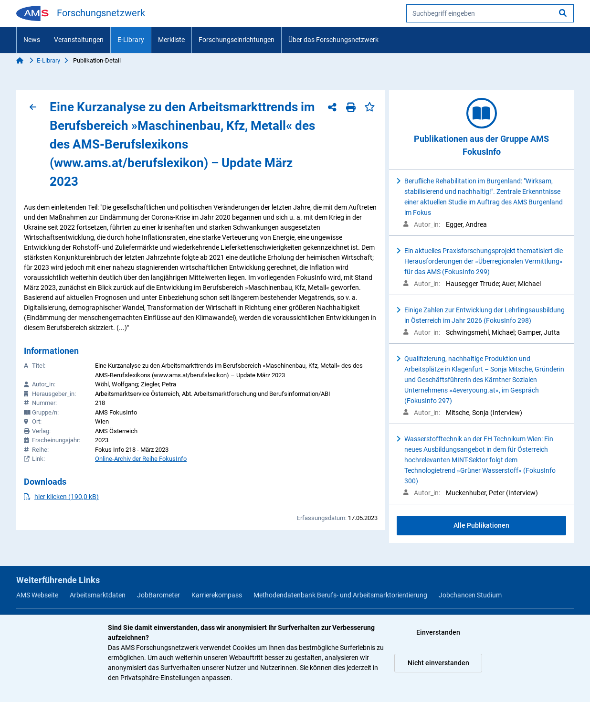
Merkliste (171, 39)
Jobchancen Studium (470, 595)
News (31, 39)
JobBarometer (158, 595)
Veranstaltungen (79, 39)
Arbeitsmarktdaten (98, 595)
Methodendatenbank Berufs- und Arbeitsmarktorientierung (340, 595)
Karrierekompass (216, 595)
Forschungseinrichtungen (236, 39)
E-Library (130, 39)
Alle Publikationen (481, 525)
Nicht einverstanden (438, 663)
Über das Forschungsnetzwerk (333, 39)
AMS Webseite (37, 595)
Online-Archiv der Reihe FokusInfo (141, 458)
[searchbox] (490, 13)
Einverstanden (438, 632)
